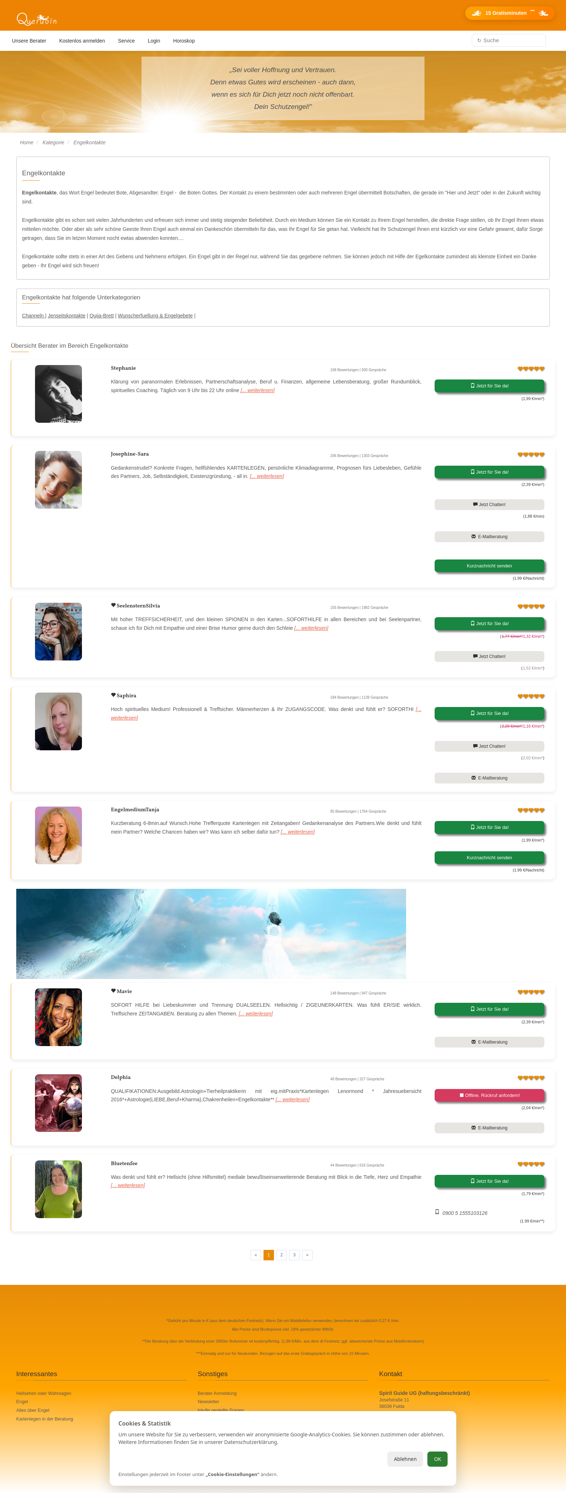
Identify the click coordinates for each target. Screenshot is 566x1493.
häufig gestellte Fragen (221, 1410)
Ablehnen (405, 1458)
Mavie (124, 992)
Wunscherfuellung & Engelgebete (155, 316)
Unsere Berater (29, 41)
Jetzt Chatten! (489, 504)
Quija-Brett (102, 316)
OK (437, 1458)
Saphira (126, 696)
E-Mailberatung (489, 536)
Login (154, 41)
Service (126, 41)
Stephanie (123, 368)
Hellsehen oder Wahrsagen (43, 1393)
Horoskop (184, 41)
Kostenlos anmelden (82, 41)
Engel (22, 1401)
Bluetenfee (124, 1164)
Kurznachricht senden (489, 565)
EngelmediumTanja (135, 810)
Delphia (121, 1077)
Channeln (33, 316)
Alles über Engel (32, 1410)
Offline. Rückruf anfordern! (489, 1095)
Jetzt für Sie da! (489, 385)
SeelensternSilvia (138, 606)
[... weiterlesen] (257, 390)
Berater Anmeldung (217, 1393)
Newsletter (208, 1401)
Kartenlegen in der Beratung (44, 1419)
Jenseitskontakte (66, 316)
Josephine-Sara (130, 454)
